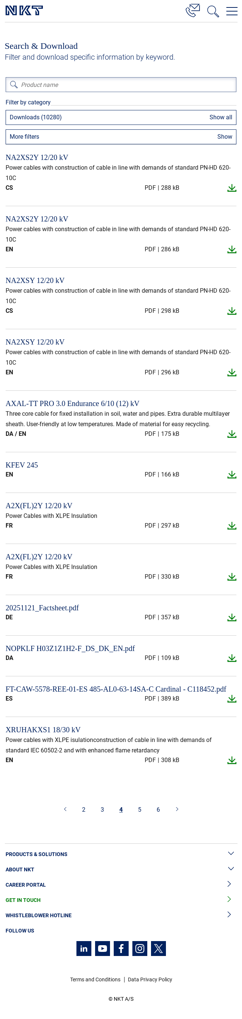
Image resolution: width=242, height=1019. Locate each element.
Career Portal (121, 885)
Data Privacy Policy (150, 979)
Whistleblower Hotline (121, 916)
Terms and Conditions (95, 979)
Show (224, 136)
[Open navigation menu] (232, 11)
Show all (221, 117)
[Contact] (192, 9)
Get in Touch (121, 900)
